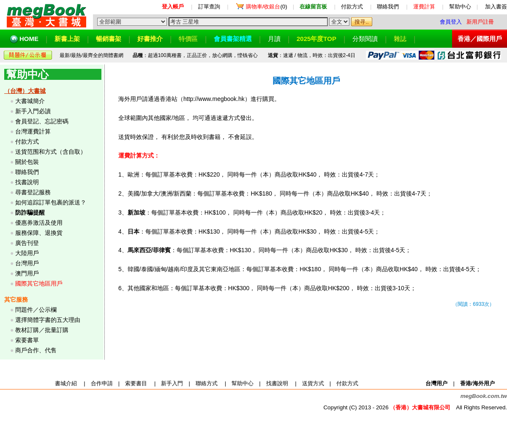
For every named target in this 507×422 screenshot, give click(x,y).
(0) (266, 6)
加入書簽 (496, 6)
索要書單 (27, 340)
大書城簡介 (30, 101)
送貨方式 (313, 383)
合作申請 (102, 383)
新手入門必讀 (33, 111)
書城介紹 (66, 383)
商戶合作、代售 (36, 350)
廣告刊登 (27, 243)
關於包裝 (27, 161)
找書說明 (27, 182)
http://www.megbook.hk (214, 98)
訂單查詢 (209, 6)
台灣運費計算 (33, 131)
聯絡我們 (388, 6)
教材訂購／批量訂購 (41, 330)
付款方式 (352, 6)
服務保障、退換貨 (39, 232)
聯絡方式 (207, 383)
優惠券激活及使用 (39, 222)
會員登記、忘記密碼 (41, 121)
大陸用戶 (27, 253)
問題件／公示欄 (36, 309)
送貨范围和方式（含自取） (50, 151)
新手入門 (172, 383)
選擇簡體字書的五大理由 (47, 319)
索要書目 (136, 383)
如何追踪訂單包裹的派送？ (50, 202)
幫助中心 (460, 6)
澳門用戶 (27, 273)
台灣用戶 (27, 263)
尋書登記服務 (33, 192)
